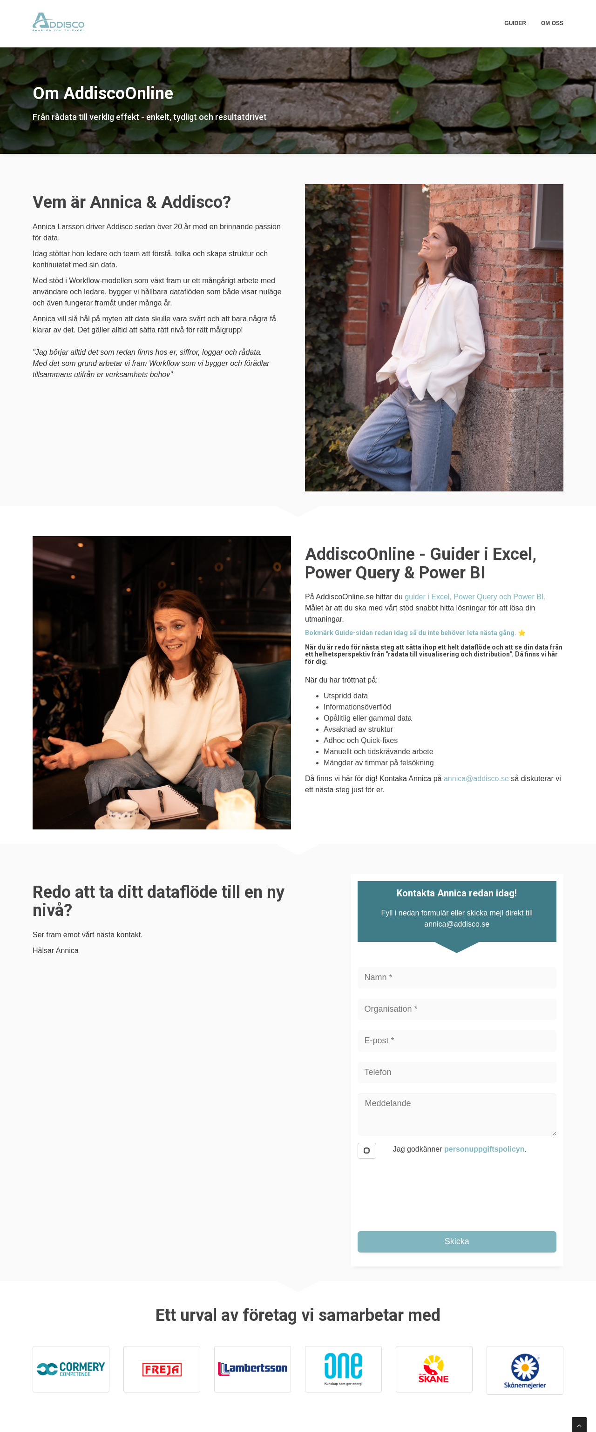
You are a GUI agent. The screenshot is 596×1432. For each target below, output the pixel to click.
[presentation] (428, 1191)
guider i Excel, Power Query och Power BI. (476, 597)
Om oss (552, 23)
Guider (515, 23)
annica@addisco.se (476, 778)
